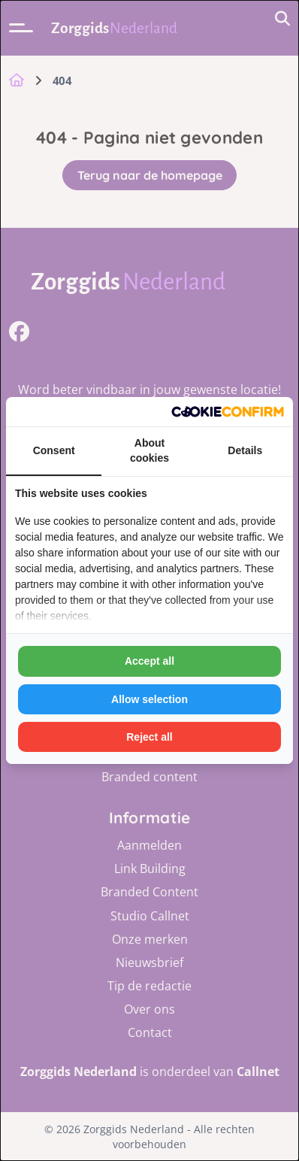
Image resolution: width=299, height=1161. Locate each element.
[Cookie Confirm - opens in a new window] (227, 411)
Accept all (149, 661)
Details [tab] (245, 450)
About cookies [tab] (149, 450)
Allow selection (149, 699)
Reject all (149, 737)
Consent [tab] (54, 450)
